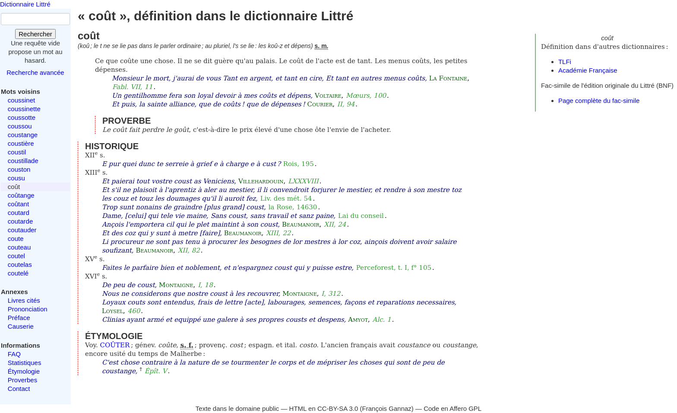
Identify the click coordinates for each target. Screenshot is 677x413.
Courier (320, 104)
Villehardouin (261, 181)
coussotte (21, 117)
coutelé (18, 273)
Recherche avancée (35, 72)
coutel (16, 255)
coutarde (20, 221)
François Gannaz (386, 408)
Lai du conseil (361, 216)
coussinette (24, 108)
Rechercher (35, 34)
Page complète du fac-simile (598, 100)
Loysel (112, 311)
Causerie (21, 326)
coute (16, 238)
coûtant (18, 204)
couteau (19, 247)
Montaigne (176, 285)
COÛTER (115, 345)
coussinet (21, 100)
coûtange (21, 195)
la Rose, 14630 (293, 207)
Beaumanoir (301, 224)
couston (19, 169)
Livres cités (24, 300)
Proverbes (22, 380)
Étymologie (24, 371)
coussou (20, 126)
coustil (17, 152)
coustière (21, 143)
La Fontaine (448, 78)
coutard (18, 212)
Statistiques (24, 362)
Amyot (358, 319)
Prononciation (27, 309)
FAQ (14, 354)
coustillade (23, 160)
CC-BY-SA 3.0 (337, 408)
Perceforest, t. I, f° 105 (393, 268)
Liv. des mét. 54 (286, 198)
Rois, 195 (298, 164)
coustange (23, 134)
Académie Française (587, 70)
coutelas (20, 264)
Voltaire (328, 95)
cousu (16, 178)
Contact (19, 388)
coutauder (22, 230)
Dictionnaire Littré (25, 4)
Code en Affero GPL (452, 408)
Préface (19, 317)
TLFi (564, 61)
